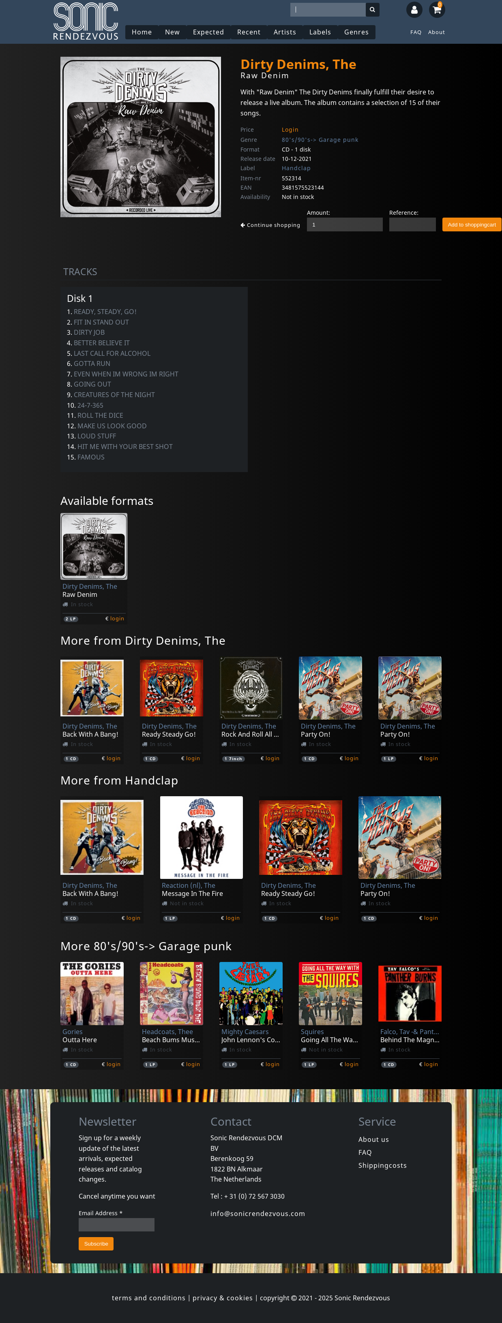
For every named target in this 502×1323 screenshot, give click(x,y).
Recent (249, 32)
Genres (356, 32)
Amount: (318, 212)
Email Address (101, 1213)
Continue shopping (270, 225)
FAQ (416, 32)
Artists (285, 32)
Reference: (403, 212)
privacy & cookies (223, 1297)
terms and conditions (149, 1297)
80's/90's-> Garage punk (320, 139)
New (172, 32)
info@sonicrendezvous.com (257, 1213)
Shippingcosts (382, 1165)
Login (290, 129)
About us (373, 1139)
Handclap (296, 168)
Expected (208, 32)
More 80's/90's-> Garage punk (146, 945)
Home (142, 32)
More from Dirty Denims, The (143, 640)
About (436, 32)
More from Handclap (119, 780)
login (117, 618)
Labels (320, 32)
